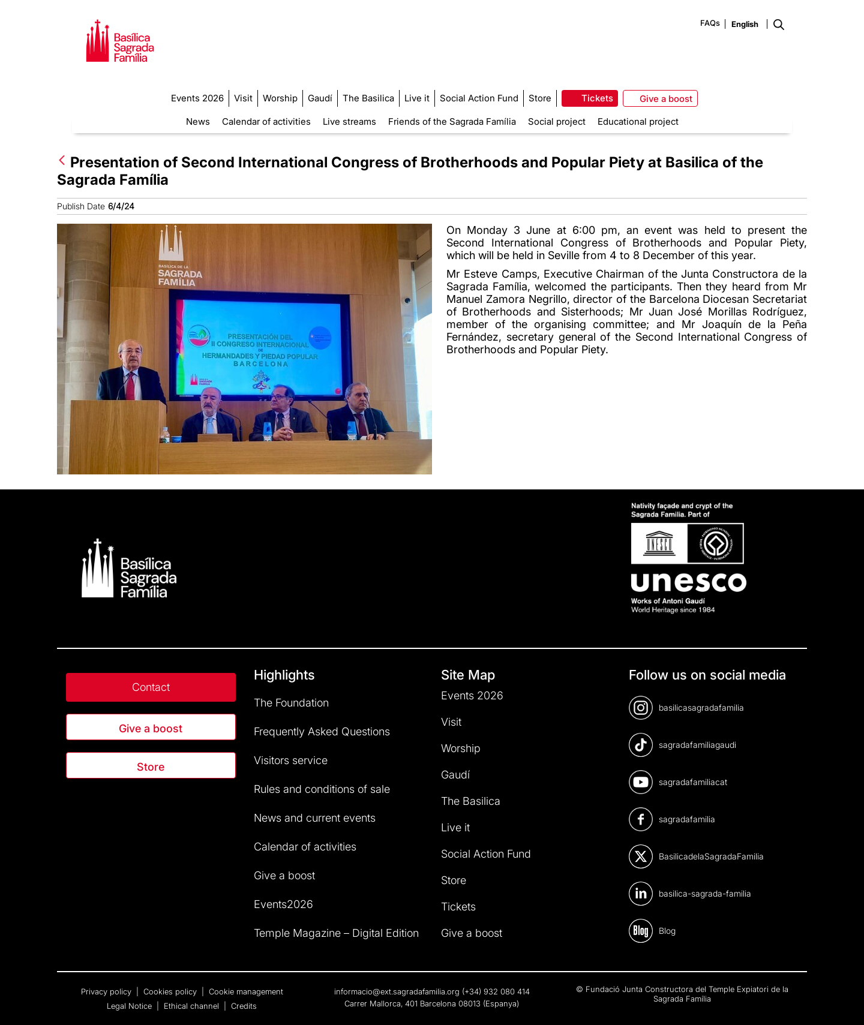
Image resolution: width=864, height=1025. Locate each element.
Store (150, 767)
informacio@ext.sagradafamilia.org (397, 991)
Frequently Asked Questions (322, 731)
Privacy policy (107, 991)
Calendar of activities (266, 121)
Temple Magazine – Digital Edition (336, 933)
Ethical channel (192, 1006)
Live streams (349, 121)
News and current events (315, 817)
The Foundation (291, 702)
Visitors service (291, 760)
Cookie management (246, 991)
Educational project (638, 121)
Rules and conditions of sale (322, 789)
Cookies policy (171, 991)
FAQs (710, 23)
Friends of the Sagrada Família (452, 121)
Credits (244, 1006)
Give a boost (150, 728)
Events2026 (283, 904)
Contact (151, 687)
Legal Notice (130, 1006)
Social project (557, 121)
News (198, 121)
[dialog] (841, 1001)
